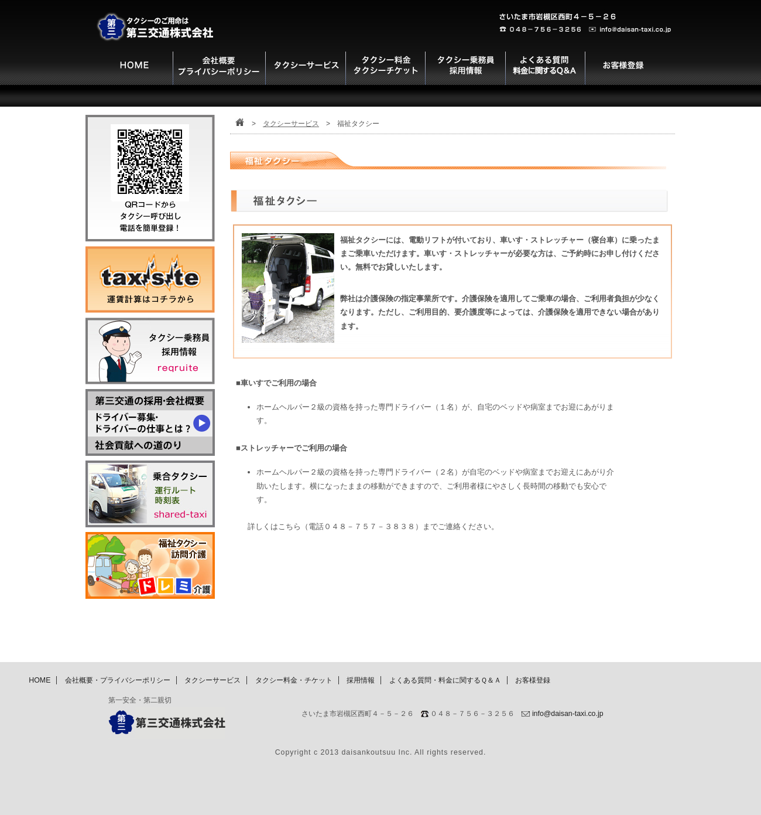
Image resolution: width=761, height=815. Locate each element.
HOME (39, 680)
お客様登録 (532, 680)
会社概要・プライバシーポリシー (117, 680)
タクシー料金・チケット (293, 680)
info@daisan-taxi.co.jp (568, 714)
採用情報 (361, 680)
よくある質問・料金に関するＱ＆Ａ (445, 680)
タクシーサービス (291, 124)
